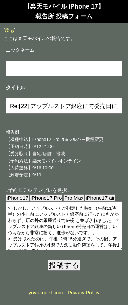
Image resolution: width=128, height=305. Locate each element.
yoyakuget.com (46, 301)
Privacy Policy (83, 301)
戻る (9, 30)
